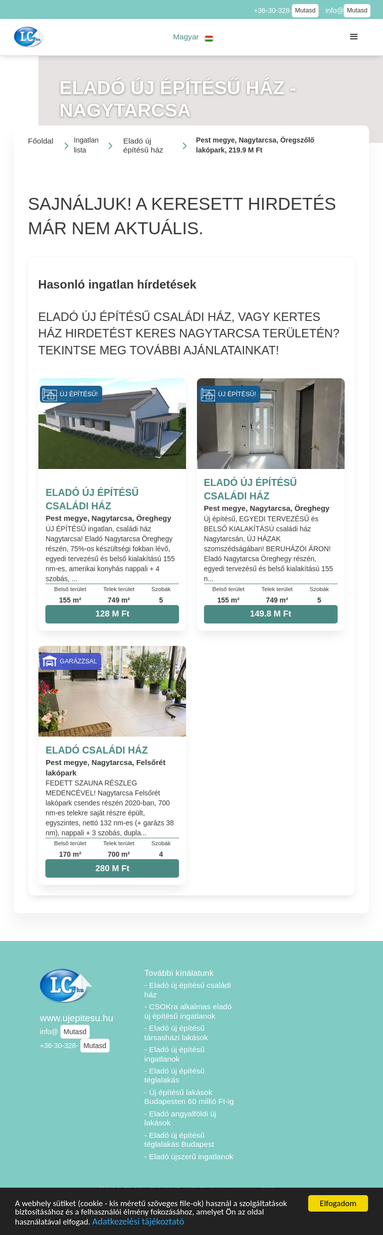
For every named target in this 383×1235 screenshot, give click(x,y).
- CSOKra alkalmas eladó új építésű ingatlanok (187, 1011)
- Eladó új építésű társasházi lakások (176, 1033)
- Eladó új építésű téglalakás (174, 1075)
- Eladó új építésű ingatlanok (174, 1054)
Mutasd (305, 10)
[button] (193, 37)
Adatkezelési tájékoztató (138, 1223)
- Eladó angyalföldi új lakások (180, 1118)
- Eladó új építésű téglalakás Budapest (179, 1140)
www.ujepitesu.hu (76, 1018)
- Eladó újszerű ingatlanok (188, 1156)
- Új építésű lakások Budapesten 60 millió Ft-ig (189, 1097)
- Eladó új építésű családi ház (187, 990)
